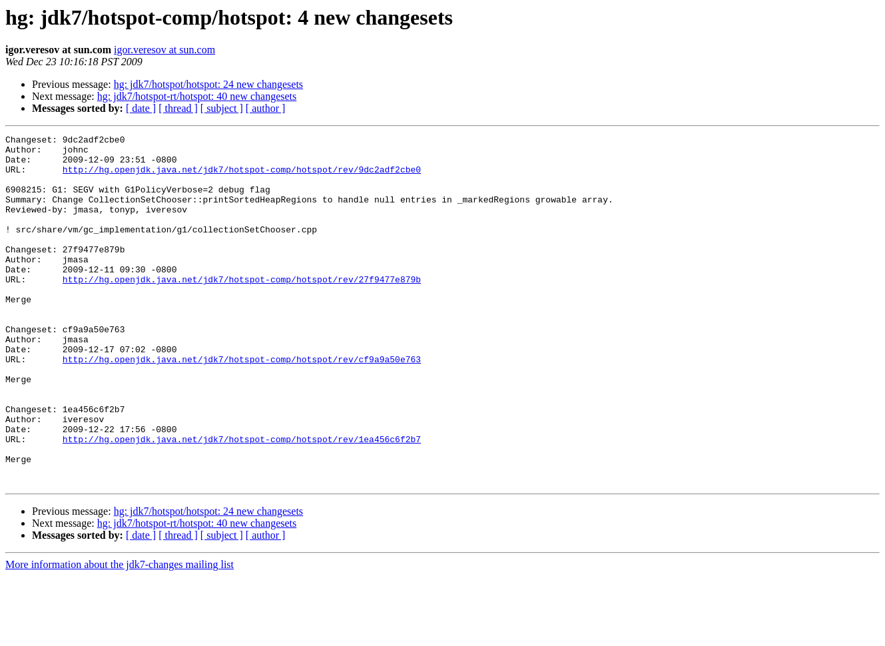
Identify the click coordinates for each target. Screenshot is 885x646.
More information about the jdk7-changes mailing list (119, 634)
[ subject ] (221, 108)
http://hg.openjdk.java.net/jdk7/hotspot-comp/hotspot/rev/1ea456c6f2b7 (242, 501)
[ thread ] (178, 108)
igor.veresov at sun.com (164, 49)
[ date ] (141, 108)
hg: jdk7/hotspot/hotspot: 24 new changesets (208, 84)
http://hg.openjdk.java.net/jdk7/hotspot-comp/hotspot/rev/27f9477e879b (242, 309)
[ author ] (266, 108)
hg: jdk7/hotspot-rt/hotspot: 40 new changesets (197, 96)
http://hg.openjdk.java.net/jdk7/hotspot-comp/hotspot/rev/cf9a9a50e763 (242, 405)
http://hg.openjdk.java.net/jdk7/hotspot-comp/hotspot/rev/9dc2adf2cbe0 (242, 177)
